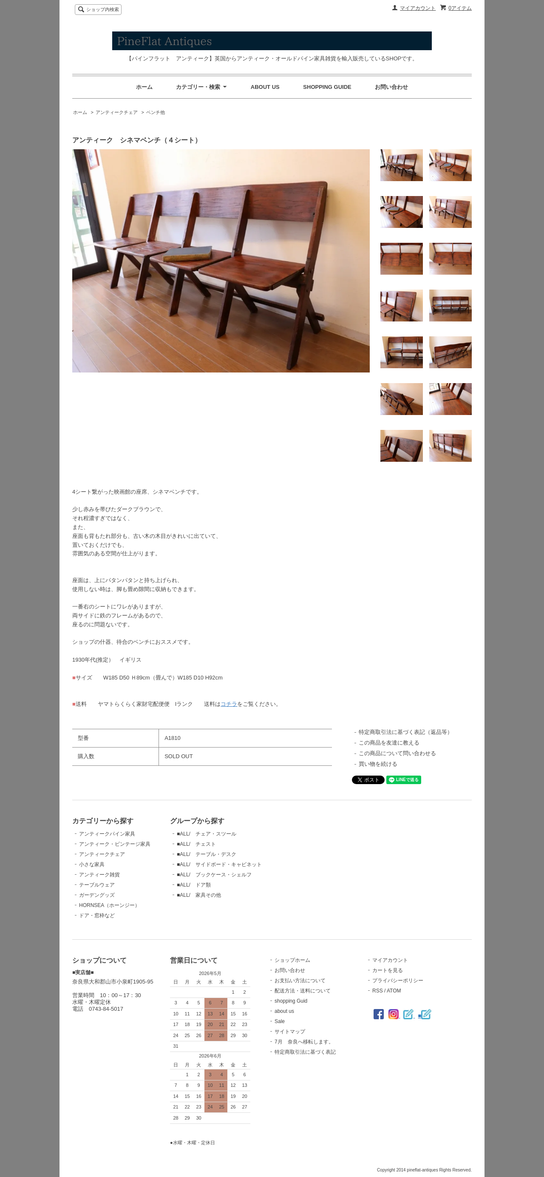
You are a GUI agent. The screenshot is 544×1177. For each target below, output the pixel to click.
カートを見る (387, 970)
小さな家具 (92, 864)
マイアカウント (418, 8)
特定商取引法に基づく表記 (305, 1052)
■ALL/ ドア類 (194, 885)
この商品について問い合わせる (397, 753)
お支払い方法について (300, 981)
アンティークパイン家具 (107, 834)
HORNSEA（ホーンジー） (109, 905)
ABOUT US (265, 87)
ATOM (394, 991)
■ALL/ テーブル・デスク (206, 854)
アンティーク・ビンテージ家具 (114, 844)
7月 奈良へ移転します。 (304, 1042)
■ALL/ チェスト (196, 844)
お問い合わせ (391, 87)
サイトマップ (290, 1032)
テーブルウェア (97, 885)
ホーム (144, 87)
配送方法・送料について (303, 991)
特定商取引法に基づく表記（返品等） (406, 732)
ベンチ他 (155, 112)
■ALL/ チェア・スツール (206, 834)
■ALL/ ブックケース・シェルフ (214, 875)
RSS (377, 991)
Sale (280, 1021)
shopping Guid (291, 1001)
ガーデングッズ (97, 895)
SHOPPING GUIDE (327, 87)
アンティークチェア (117, 112)
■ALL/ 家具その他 (199, 895)
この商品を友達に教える (389, 742)
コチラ (229, 704)
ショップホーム (292, 960)
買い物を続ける (378, 764)
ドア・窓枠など (97, 915)
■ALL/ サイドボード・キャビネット (219, 864)
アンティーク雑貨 (99, 875)
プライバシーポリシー (397, 981)
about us (284, 1011)
